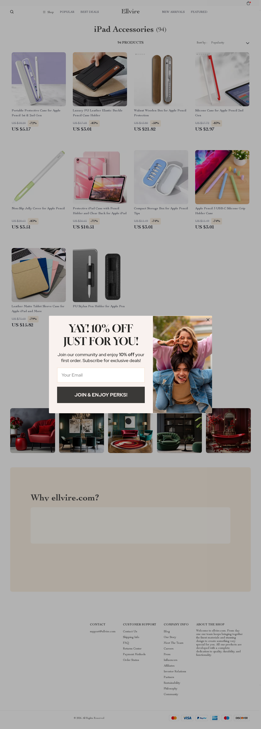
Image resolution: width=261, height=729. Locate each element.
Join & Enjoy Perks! (100, 395)
